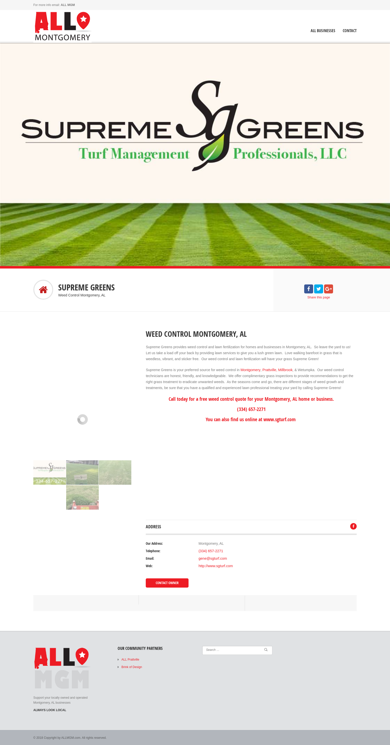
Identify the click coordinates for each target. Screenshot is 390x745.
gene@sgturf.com (212, 558)
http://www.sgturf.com (215, 566)
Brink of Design (131, 667)
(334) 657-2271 (210, 551)
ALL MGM (68, 5)
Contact (350, 30)
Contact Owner (167, 582)
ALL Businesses (323, 30)
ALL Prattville (130, 659)
